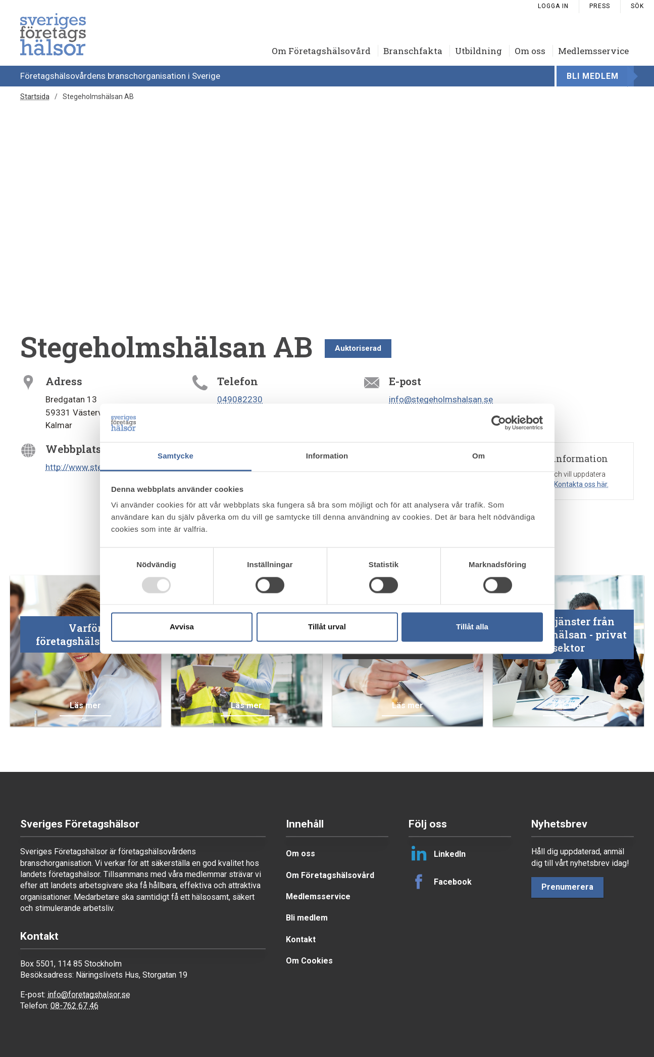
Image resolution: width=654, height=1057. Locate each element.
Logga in (553, 6)
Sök (637, 6)
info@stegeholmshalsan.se (441, 399)
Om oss (530, 51)
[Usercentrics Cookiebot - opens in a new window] (499, 422)
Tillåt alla (472, 627)
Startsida (34, 97)
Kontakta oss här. (581, 484)
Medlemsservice (593, 51)
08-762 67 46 (74, 1005)
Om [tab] (478, 456)
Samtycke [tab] (175, 456)
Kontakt (301, 939)
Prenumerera (567, 887)
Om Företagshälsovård (321, 51)
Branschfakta (412, 51)
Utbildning (478, 51)
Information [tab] (327, 456)
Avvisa (182, 627)
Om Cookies (309, 961)
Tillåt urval (327, 627)
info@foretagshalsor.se (88, 994)
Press (599, 6)
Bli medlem (593, 76)
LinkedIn (437, 854)
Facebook (440, 881)
